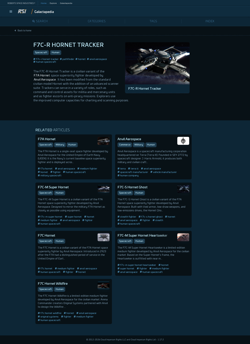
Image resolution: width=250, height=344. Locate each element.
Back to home (22, 31)
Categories (97, 21)
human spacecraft (44, 62)
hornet (80, 59)
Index (209, 21)
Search (40, 21)
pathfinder (67, 59)
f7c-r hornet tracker (46, 59)
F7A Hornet (42, 75)
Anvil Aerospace (45, 79)
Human (56, 52)
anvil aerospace (97, 59)
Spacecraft (41, 52)
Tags (153, 21)
